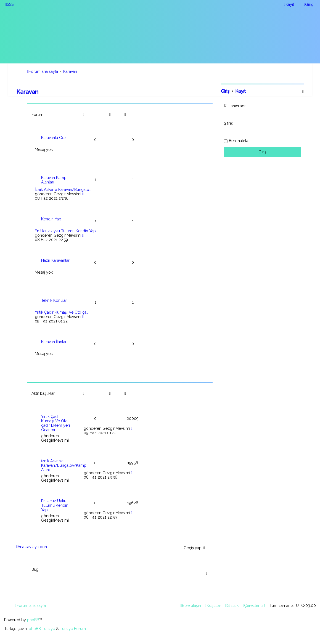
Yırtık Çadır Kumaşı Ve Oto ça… (61, 312)
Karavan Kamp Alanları (54, 179)
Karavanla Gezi (54, 137)
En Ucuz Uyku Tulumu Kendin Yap (65, 231)
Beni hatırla (238, 140)
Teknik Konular (54, 300)
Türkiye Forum (73, 628)
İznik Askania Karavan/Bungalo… (63, 189)
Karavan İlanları (54, 342)
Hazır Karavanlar (55, 260)
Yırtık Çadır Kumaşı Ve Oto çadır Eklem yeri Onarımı (55, 423)
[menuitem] (9, 4)
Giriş (225, 91)
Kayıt (240, 91)
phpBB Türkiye (42, 628)
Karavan (27, 91)
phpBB (33, 620)
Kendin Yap (51, 219)
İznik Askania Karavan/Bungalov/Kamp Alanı (63, 465)
